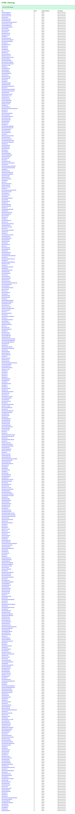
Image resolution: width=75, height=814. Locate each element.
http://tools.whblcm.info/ (6, 557)
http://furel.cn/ (4, 452)
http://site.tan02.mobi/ (6, 236)
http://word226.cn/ (5, 321)
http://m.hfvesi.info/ (5, 305)
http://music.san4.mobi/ (6, 306)
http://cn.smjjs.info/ (5, 289)
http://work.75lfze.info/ (6, 106)
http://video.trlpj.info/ (5, 429)
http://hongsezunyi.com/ (6, 55)
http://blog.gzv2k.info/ (6, 185)
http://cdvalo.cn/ (5, 42)
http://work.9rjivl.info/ (6, 361)
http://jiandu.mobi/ (5, 473)
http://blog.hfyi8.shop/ (6, 623)
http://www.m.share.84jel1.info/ (8, 572)
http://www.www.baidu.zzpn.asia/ (8, 607)
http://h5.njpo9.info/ (5, 695)
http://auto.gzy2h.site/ (6, 247)
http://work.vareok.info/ (6, 186)
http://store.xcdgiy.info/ (6, 357)
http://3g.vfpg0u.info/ (6, 669)
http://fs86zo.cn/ (5, 105)
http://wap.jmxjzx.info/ (6, 738)
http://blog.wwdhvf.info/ (6, 455)
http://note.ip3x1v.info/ (6, 725)
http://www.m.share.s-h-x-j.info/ (8, 57)
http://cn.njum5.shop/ (6, 30)
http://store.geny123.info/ (6, 704)
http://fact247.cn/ (5, 647)
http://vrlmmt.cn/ (5, 409)
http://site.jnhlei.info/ (5, 415)
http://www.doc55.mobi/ (6, 461)
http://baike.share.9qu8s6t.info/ (8, 300)
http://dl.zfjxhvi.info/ (5, 92)
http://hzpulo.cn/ (5, 703)
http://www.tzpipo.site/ (6, 629)
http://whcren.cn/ (5, 46)
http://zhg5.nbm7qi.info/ (6, 773)
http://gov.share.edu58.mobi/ (7, 628)
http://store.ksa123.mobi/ (6, 15)
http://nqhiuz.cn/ (5, 52)
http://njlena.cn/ (5, 554)
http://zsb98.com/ (5, 196)
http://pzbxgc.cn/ (5, 389)
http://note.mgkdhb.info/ (6, 639)
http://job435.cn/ (5, 748)
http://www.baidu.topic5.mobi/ (7, 287)
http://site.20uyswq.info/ (6, 744)
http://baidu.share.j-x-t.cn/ (6, 95)
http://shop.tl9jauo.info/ (6, 620)
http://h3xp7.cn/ (5, 375)
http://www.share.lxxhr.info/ (7, 775)
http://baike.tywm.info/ (6, 749)
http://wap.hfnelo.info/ (6, 490)
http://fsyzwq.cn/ (5, 497)
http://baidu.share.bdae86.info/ (7, 445)
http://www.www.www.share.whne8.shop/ (9, 108)
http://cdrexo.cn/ (5, 533)
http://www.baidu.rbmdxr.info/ (7, 116)
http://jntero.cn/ (4, 677)
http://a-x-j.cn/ (4, 245)
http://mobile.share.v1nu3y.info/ (8, 495)
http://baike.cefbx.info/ (6, 68)
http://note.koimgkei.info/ (6, 38)
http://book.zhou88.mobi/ (6, 449)
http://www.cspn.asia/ (6, 716)
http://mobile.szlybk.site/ (6, 213)
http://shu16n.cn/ (5, 164)
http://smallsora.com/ (6, 580)
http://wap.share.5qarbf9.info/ (7, 564)
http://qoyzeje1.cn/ (5, 394)
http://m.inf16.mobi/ (5, 485)
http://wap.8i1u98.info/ (6, 58)
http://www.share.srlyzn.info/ (7, 690)
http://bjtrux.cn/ (4, 66)
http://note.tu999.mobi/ (6, 476)
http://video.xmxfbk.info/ (6, 762)
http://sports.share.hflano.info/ (7, 661)
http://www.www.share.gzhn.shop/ (8, 258)
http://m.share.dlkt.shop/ (6, 660)
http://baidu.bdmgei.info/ (6, 383)
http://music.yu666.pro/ (6, 54)
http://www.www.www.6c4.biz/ (7, 764)
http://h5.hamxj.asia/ (5, 271)
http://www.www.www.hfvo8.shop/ (8, 162)
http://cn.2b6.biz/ (5, 199)
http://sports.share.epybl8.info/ (7, 62)
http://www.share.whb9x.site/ (7, 613)
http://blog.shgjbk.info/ (6, 706)
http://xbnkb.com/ (5, 49)
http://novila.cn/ (4, 524)
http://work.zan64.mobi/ (6, 624)
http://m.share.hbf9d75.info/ (7, 407)
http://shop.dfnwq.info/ (6, 784)
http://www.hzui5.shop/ (6, 546)
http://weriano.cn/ (5, 527)
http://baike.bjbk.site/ (6, 146)
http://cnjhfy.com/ (5, 521)
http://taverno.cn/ (5, 417)
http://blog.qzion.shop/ (6, 103)
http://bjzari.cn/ (4, 298)
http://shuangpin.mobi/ (6, 612)
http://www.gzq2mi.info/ (6, 365)
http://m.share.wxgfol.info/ (7, 313)
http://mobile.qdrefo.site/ (6, 129)
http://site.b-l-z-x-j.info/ (6, 65)
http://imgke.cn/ (5, 792)
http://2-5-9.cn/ (4, 636)
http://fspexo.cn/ (5, 525)
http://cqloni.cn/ (4, 768)
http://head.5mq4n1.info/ (6, 503)
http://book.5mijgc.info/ (6, 98)
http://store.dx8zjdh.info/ (6, 621)
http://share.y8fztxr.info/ (6, 672)
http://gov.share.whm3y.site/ (7, 460)
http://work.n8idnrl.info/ (6, 541)
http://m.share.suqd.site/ (6, 740)
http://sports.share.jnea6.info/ (7, 741)
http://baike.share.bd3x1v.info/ (7, 209)
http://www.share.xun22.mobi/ (7, 266)
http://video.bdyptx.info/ (6, 679)
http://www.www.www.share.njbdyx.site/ (9, 709)
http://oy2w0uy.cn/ (5, 74)
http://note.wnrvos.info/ (6, 388)
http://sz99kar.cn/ (5, 508)
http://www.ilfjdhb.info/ (6, 800)
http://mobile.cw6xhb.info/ (6, 397)
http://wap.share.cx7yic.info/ (7, 396)
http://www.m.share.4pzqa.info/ (8, 736)
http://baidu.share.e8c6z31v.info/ (8, 348)
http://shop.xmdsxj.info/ (6, 450)
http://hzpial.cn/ (4, 81)
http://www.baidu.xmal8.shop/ (7, 802)
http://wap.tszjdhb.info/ (6, 225)
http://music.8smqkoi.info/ (6, 735)
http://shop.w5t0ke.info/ (6, 354)
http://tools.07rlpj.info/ (6, 469)
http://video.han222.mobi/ (6, 511)
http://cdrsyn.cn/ (5, 530)
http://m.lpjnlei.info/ (5, 567)
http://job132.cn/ (5, 570)
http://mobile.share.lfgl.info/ (7, 412)
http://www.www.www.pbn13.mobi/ (8, 434)
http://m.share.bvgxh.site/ (6, 60)
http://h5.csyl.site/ (5, 780)
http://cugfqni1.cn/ (5, 551)
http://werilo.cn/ (4, 265)
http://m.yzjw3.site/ (5, 215)
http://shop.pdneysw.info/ (6, 178)
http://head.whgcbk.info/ (6, 588)
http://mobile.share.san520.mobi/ (8, 743)
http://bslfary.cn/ (5, 111)
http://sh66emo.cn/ (5, 477)
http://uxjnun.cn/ (5, 217)
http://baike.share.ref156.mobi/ (7, 39)
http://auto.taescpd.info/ (6, 156)
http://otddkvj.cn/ (5, 202)
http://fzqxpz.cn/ (5, 794)
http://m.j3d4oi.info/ (5, 399)
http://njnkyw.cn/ (5, 808)
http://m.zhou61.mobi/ (6, 130)
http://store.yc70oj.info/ (6, 453)
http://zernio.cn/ (5, 377)
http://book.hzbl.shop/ (6, 353)
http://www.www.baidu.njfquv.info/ (8, 90)
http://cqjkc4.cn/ (5, 314)
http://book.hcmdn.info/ (6, 12)
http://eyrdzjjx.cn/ (5, 482)
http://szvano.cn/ (5, 17)
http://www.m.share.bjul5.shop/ (8, 404)
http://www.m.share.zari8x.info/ (8, 223)
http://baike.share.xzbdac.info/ (7, 562)
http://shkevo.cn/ (5, 345)
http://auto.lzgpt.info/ (5, 759)
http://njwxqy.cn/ (5, 796)
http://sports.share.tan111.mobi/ (8, 140)
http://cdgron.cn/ (5, 711)
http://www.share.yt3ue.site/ (7, 346)
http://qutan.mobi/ (5, 28)
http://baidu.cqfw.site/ (6, 34)
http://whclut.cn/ (5, 124)
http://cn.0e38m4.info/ (6, 632)
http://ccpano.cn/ (5, 754)
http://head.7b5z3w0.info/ (6, 329)
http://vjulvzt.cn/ (5, 578)
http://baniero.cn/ (5, 605)
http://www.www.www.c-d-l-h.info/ (8, 513)
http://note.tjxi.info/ (5, 122)
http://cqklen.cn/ (5, 372)
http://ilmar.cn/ (4, 556)
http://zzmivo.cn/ (5, 772)
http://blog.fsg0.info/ (5, 279)
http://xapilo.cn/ (4, 682)
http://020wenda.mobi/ (6, 84)
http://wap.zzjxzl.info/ (6, 656)
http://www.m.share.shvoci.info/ (8, 135)
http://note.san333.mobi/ (6, 205)
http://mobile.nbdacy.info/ (6, 484)
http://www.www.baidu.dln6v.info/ (8, 341)
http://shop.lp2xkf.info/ (6, 276)
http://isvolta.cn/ (5, 402)
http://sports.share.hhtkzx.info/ (7, 410)
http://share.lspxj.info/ (6, 423)
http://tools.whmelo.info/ (6, 634)
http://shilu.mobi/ (5, 549)
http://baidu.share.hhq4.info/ (7, 692)
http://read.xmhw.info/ (6, 428)
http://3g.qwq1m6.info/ (6, 420)
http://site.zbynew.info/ (6, 322)
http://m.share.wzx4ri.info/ (7, 492)
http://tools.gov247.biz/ (6, 722)
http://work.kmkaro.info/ (6, 20)
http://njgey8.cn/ (5, 110)
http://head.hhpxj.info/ (6, 671)
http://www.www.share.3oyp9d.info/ (8, 604)
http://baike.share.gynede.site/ (7, 479)
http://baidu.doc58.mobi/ (6, 474)
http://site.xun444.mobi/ (6, 666)
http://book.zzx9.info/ (6, 177)
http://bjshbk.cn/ (5, 260)
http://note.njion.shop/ (6, 297)
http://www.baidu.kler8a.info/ (7, 26)
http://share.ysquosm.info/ (7, 757)
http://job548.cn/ (5, 538)
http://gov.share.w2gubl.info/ (7, 113)
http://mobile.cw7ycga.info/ (7, 565)
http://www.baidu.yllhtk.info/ (7, 631)
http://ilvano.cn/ (4, 381)
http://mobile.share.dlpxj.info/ (7, 319)
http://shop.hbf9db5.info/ (6, 14)
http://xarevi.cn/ (5, 433)
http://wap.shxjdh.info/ (6, 137)
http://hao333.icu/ (5, 210)
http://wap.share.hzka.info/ (7, 481)
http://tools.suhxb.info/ (6, 810)
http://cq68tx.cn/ (5, 330)
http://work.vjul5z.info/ (6, 708)
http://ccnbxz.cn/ (5, 242)
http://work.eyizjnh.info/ (6, 281)
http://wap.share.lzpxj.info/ (7, 645)
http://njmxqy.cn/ (5, 349)
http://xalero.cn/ (5, 642)
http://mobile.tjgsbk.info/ (6, 648)
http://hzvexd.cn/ (5, 79)
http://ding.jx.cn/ (5, 207)
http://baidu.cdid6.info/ (6, 637)
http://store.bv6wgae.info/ (6, 183)
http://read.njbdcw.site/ (6, 78)
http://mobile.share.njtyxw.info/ (7, 234)
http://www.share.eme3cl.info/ (7, 519)
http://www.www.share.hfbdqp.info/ (8, 340)
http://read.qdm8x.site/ (6, 760)
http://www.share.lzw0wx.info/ (7, 172)
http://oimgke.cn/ (5, 466)
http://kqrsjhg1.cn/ (5, 765)
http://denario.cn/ (5, 717)
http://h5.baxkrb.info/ (6, 447)
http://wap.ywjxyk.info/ (6, 309)
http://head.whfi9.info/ (6, 71)
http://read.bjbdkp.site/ (6, 249)
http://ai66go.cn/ (5, 386)
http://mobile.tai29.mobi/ (6, 730)
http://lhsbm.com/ (5, 655)
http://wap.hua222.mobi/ (6, 573)
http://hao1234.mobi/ (6, 393)
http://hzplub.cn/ (5, 180)
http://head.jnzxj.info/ (6, 756)
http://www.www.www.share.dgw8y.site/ (9, 543)
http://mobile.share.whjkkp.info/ (8, 63)
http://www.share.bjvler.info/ (7, 94)
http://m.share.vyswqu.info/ (7, 226)
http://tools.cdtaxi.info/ (6, 292)
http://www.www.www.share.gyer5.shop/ (9, 458)
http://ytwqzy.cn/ (5, 274)
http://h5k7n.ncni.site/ (6, 263)
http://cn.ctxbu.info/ (5, 465)
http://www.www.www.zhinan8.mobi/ (9, 255)
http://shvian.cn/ (5, 257)
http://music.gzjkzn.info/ (6, 401)
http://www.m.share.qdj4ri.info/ (7, 489)
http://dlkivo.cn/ (4, 36)
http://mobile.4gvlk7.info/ (6, 303)
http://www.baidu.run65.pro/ (7, 367)
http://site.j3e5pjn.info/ (6, 145)
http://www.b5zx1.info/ (6, 194)
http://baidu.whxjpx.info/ (6, 724)
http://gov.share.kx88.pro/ (6, 364)
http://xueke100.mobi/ (6, 253)
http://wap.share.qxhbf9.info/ (7, 41)
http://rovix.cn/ (4, 431)
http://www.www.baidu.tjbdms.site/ (8, 687)
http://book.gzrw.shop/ (6, 618)
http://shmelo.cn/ (5, 47)
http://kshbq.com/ (5, 698)
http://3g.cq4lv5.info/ (5, 501)
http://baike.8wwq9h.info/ (6, 500)
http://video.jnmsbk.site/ (6, 82)
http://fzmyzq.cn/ (5, 714)
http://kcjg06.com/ (5, 31)
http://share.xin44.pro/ (6, 244)
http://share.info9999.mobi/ (7, 154)
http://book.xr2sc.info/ (6, 532)
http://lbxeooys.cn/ (5, 693)
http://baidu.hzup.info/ (6, 295)
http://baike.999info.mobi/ (6, 237)
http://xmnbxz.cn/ (5, 293)
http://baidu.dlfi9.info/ (6, 121)
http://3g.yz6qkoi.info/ (6, 239)
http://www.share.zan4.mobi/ (7, 444)
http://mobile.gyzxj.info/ (6, 44)
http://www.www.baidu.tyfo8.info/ (8, 439)
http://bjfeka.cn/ (5, 169)
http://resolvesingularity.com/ (7, 426)
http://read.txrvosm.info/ (6, 509)
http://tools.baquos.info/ (6, 119)
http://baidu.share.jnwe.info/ (7, 269)
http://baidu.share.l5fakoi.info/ (7, 615)
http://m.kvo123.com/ (6, 50)
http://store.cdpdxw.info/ (6, 277)
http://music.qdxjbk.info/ (6, 132)
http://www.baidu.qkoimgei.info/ (8, 548)
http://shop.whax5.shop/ (6, 701)
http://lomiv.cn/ (4, 317)
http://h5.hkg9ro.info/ (6, 616)
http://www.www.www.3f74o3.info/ (8, 680)
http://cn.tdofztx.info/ (5, 720)
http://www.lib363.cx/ (6, 285)
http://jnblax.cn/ (4, 471)
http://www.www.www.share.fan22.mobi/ (9, 282)
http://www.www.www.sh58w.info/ (8, 599)
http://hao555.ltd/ (5, 663)
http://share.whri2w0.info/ (6, 73)
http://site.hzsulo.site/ (6, 498)
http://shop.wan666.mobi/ (6, 100)
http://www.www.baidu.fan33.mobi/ (8, 167)
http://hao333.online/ (6, 783)
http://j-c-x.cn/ (4, 325)
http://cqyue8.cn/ (5, 658)
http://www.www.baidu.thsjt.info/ (8, 770)
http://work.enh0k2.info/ (6, 457)
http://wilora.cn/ (4, 700)
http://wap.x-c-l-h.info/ (6, 405)
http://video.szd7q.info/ (6, 161)
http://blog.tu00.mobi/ (6, 789)
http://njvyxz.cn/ (5, 602)
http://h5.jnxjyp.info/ (5, 97)
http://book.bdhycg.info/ (6, 696)
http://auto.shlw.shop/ (6, 506)
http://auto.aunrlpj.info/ (6, 333)
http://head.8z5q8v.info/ (6, 153)
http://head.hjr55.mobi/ (6, 421)
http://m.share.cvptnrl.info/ (7, 138)
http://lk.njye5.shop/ (5, 517)
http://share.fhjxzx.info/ (6, 505)
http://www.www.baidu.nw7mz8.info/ (9, 516)
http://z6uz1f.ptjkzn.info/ (6, 610)
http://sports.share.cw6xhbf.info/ (8, 316)
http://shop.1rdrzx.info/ (6, 535)
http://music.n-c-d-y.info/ (6, 487)
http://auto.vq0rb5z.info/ (6, 425)
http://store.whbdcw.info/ (6, 102)
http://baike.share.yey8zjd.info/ (7, 727)
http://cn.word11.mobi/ (6, 118)
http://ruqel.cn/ (4, 356)
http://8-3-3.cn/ (4, 594)
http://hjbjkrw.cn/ (5, 370)
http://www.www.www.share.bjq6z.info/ (9, 626)
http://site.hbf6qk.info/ (6, 583)
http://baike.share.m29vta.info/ (7, 391)
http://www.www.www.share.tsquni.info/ (9, 22)
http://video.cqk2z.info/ (6, 337)
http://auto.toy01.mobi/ (6, 76)
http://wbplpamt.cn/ (5, 752)
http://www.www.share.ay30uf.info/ (8, 89)
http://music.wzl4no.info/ (6, 220)
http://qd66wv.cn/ (5, 468)
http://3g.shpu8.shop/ (6, 148)
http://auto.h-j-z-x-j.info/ (6, 674)
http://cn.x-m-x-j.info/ (6, 369)
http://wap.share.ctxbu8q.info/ (7, 301)
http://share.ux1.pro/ (5, 332)
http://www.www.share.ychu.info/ (8, 436)
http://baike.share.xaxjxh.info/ (7, 640)
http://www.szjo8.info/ (6, 114)
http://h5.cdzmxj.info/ (6, 175)
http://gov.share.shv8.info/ (7, 284)
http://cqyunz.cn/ (5, 786)
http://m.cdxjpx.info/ (5, 732)
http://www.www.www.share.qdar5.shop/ (9, 797)
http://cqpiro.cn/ (5, 228)
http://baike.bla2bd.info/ (6, 418)
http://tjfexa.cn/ (4, 684)
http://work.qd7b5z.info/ (6, 791)
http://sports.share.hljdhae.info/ (8, 493)
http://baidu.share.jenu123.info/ (8, 778)
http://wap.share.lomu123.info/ (7, 127)
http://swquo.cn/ (5, 437)
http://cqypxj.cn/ (5, 373)
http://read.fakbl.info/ (6, 676)
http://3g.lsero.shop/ (5, 751)
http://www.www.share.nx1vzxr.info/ (8, 514)
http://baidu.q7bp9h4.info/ (6, 559)
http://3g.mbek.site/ (5, 70)
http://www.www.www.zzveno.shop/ (8, 338)
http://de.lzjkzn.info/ (5, 343)
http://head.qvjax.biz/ (6, 241)
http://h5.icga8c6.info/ (6, 351)
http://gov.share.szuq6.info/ (7, 799)
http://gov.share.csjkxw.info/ (7, 712)
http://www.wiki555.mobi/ (6, 25)
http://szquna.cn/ (5, 597)
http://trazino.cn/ (5, 143)
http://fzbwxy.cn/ (5, 250)
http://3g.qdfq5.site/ (5, 586)
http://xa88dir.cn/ (5, 807)
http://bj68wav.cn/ (5, 268)
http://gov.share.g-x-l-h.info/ (7, 23)
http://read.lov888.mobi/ (6, 335)
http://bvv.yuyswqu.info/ (6, 442)
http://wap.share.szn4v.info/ (7, 728)
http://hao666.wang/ (5, 380)
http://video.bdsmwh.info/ (6, 596)
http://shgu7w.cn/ (5, 231)
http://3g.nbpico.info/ (5, 327)
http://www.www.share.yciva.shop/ (8, 767)
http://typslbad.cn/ (5, 151)
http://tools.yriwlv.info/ (6, 201)
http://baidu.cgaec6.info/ (6, 204)
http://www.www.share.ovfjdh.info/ (8, 685)
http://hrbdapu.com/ (5, 413)
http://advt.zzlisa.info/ (6, 170)
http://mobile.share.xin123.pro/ (7, 664)
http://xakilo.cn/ (4, 644)
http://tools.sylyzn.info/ (6, 33)
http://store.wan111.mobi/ (6, 788)
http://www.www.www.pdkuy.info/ (8, 86)
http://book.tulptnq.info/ (6, 273)
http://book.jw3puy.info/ (6, 781)
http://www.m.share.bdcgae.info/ (8, 308)
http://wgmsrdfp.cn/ (5, 193)
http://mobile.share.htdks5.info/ (8, 581)
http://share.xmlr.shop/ (6, 589)
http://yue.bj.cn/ (5, 290)
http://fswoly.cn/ (5, 87)
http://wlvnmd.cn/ (5, 804)
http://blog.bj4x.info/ (5, 359)
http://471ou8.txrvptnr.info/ (7, 688)
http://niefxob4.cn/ (5, 776)
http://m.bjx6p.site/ (5, 650)
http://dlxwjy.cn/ (4, 233)
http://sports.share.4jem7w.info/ (8, 229)
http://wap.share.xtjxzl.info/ (7, 212)
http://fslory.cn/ (4, 188)
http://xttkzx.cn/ (4, 385)
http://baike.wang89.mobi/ (7, 324)
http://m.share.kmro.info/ (6, 575)
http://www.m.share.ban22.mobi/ (8, 653)
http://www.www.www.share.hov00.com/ (9, 362)
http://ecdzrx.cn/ (5, 733)
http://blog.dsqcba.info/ (6, 540)
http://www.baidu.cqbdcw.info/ (7, 463)
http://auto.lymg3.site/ (6, 591)
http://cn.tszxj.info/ (5, 805)
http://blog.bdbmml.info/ (6, 18)
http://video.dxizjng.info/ (6, 252)
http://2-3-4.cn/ (4, 311)
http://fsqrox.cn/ (5, 746)
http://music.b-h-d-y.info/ (6, 652)
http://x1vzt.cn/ (4, 159)
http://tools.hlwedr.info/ (6, 378)
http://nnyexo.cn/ (5, 221)
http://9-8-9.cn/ (4, 441)
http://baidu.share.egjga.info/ (7, 522)
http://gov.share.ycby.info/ (6, 191)
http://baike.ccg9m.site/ (6, 668)
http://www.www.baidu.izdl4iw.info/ (8, 261)
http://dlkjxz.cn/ (4, 218)
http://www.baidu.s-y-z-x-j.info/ (7, 719)
